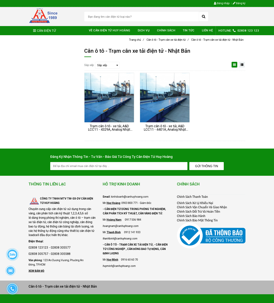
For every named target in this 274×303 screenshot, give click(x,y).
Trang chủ (136, 39)
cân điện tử (59, 209)
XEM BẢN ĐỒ (36, 270)
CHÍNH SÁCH (166, 30)
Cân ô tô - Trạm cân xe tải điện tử (168, 39)
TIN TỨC (188, 30)
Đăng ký (239, 3)
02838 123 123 (248, 30)
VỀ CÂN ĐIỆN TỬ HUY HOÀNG (109, 30)
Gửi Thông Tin (206, 166)
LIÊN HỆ (207, 30)
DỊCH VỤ (144, 30)
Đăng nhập (222, 3)
